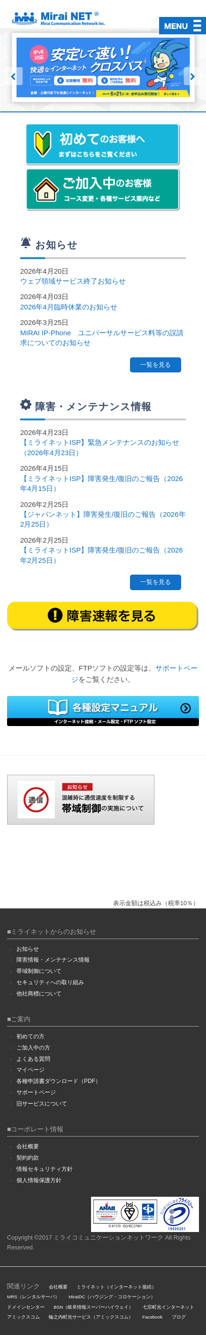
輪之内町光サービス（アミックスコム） (91, 1316)
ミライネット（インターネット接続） (116, 1286)
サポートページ (36, 1092)
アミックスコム (23, 1316)
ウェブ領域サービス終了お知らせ (73, 281)
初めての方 (30, 1036)
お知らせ (27, 949)
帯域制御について (38, 971)
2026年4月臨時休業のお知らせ (68, 307)
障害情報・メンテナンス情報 (53, 959)
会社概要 (27, 1146)
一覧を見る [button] (155, 364)
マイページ (30, 1069)
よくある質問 (33, 1059)
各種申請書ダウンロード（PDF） (58, 1081)
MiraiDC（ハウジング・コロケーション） (112, 1296)
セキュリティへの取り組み (50, 982)
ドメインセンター (26, 1307)
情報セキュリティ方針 (44, 1169)
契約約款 (27, 1157)
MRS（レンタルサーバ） (33, 1296)
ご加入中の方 (33, 1047)
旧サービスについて (41, 1103)
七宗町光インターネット (168, 1307)
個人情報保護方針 (38, 1180)
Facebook (152, 1316)
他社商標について (38, 993)
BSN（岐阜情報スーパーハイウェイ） (93, 1307)
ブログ (179, 1316)
